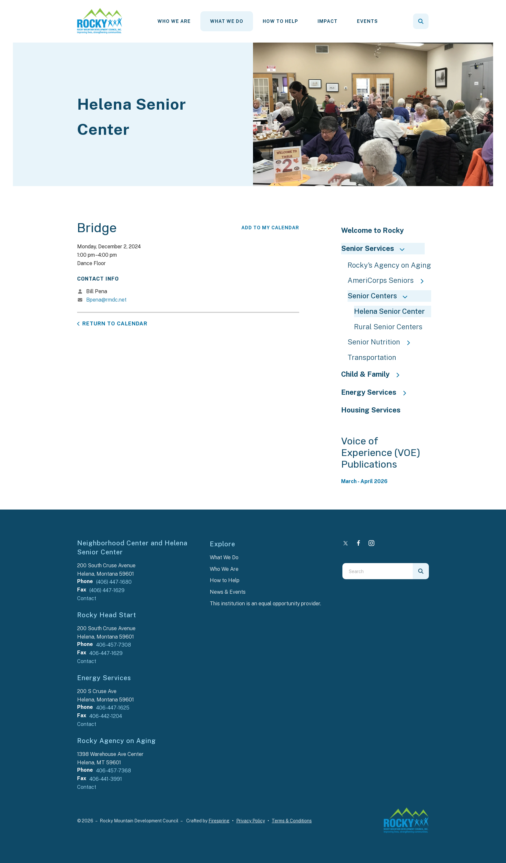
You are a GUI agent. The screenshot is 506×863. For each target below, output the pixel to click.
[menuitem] (174, 21)
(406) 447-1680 (114, 582)
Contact (86, 598)
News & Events (228, 592)
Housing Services (370, 410)
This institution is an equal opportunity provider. (265, 603)
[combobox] (377, 571)
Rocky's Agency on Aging (389, 265)
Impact (328, 21)
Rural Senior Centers (388, 326)
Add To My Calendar (270, 227)
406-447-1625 (112, 708)
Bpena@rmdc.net (106, 300)
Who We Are (174, 21)
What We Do (226, 21)
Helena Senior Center (389, 311)
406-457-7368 (113, 771)
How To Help (280, 21)
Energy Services (376, 392)
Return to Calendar (114, 324)
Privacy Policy (250, 820)
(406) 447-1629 (107, 590)
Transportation (372, 357)
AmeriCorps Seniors (389, 280)
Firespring (218, 820)
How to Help (224, 580)
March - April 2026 (364, 481)
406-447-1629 (106, 653)
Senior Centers (380, 296)
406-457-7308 (113, 645)
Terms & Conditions (292, 820)
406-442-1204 (105, 716)
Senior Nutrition (382, 342)
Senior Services (375, 248)
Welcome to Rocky (372, 230)
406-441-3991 (105, 779)
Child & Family (373, 374)
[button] (421, 21)
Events (367, 21)
